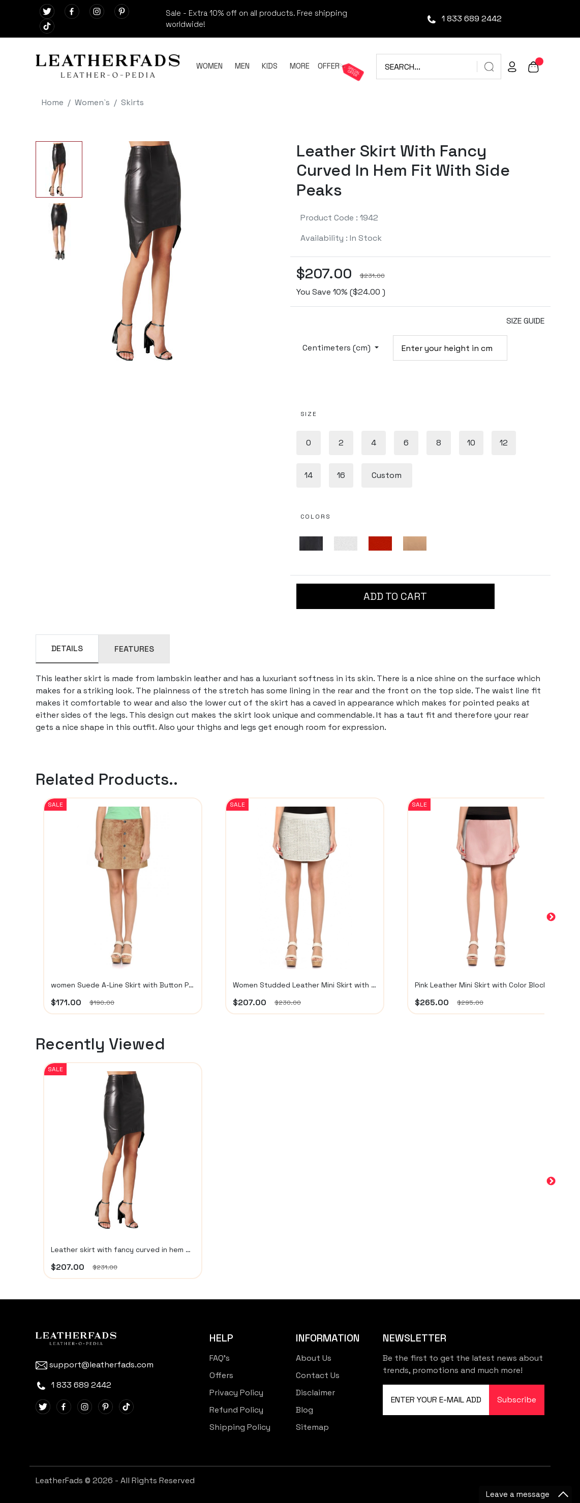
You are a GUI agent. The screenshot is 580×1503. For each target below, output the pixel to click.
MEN (242, 66)
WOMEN (209, 66)
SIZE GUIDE (525, 320)
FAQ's (219, 1358)
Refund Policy (236, 1409)
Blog (304, 1409)
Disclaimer (315, 1392)
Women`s (92, 102)
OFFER (329, 66)
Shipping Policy (239, 1427)
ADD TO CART (395, 596)
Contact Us (318, 1375)
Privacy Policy (236, 1392)
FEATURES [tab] (134, 649)
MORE (300, 66)
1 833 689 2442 (464, 18)
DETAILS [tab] (67, 648)
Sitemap (312, 1427)
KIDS (270, 66)
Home (53, 102)
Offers (221, 1375)
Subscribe (516, 1399)
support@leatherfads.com (95, 1364)
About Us (313, 1358)
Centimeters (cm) (337, 347)
